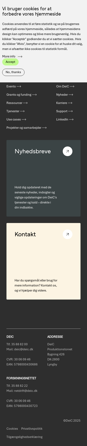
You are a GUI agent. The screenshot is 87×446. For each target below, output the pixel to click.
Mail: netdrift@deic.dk (21, 391)
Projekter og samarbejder (23, 128)
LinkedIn (62, 119)
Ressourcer (14, 103)
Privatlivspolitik (31, 429)
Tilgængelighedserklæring (24, 437)
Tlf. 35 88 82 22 (17, 386)
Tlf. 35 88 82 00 (17, 344)
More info (8, 49)
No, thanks (13, 65)
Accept (10, 54)
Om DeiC (62, 86)
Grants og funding (18, 95)
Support (61, 111)
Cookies (12, 429)
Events (11, 86)
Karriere (61, 103)
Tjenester (12, 111)
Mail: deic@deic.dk (19, 349)
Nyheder (62, 95)
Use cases (13, 119)
